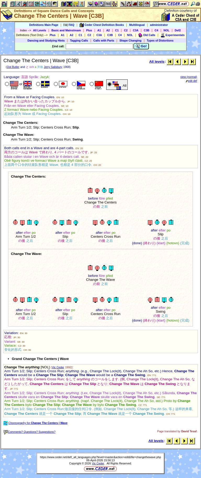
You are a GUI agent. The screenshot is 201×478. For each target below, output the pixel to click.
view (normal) (188, 76)
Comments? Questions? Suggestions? (29, 431)
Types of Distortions (160, 40)
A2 (108, 30)
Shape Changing (130, 40)
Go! (141, 46)
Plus (89, 30)
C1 (117, 30)
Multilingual (137, 24)
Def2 (178, 30)
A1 (99, 30)
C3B (146, 30)
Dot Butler (13, 66)
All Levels (39, 30)
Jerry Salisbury (53, 66)
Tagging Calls (79, 40)
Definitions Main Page (43, 24)
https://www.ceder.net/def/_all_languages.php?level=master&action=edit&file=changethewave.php (100, 457)
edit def (191, 80)
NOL (167, 30)
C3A (135, 30)
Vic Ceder (58, 367)
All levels (156, 61)
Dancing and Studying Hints (46, 40)
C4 (156, 30)
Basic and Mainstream (66, 30)
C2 (126, 30)
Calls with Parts (103, 40)
